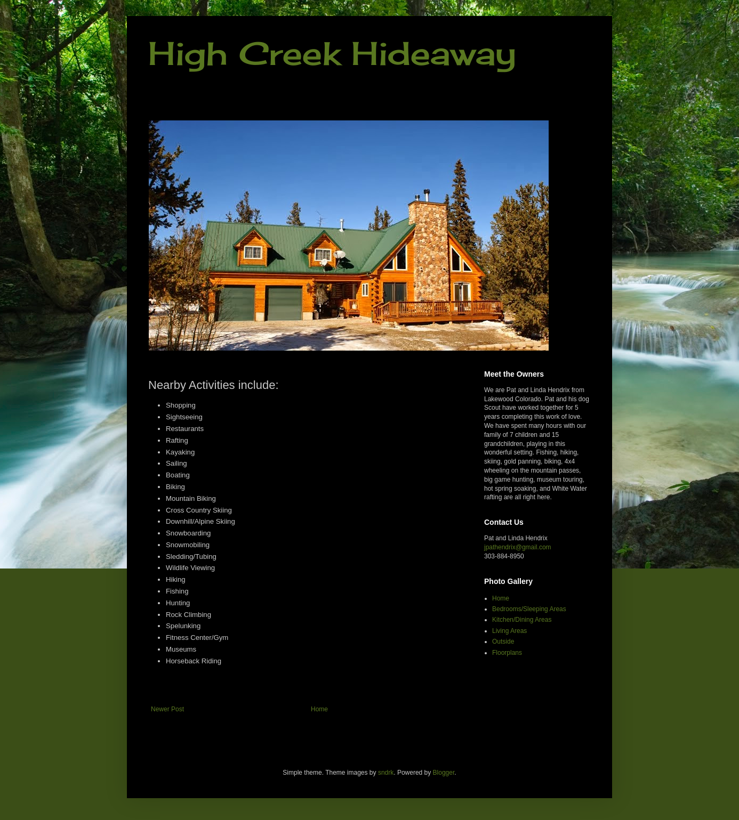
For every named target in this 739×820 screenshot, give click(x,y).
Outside (503, 641)
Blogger (444, 772)
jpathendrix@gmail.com (517, 547)
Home (319, 709)
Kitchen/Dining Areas (521, 619)
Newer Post (167, 709)
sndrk (385, 772)
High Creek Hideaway (332, 53)
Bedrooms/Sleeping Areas (529, 609)
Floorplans (507, 652)
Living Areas (509, 631)
